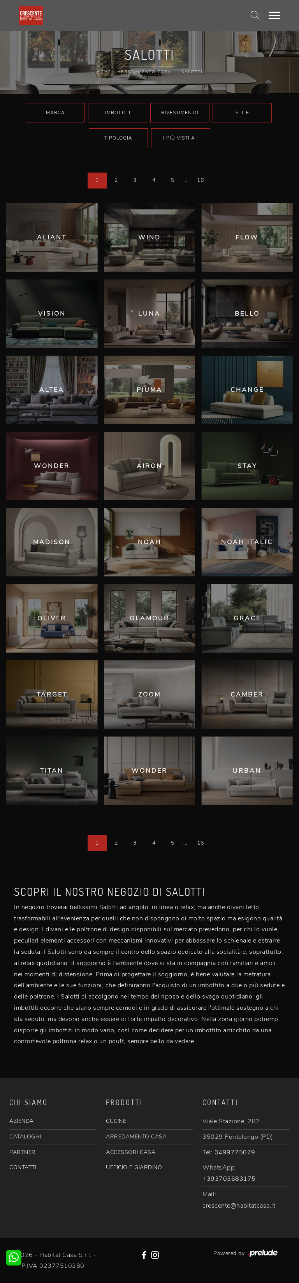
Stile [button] (242, 113)
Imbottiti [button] (117, 113)
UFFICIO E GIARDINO (134, 1167)
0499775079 (235, 1152)
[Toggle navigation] (274, 15)
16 (200, 180)
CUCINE (116, 1121)
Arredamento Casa (144, 72)
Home (104, 72)
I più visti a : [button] (180, 138)
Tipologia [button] (118, 138)
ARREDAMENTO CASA (136, 1136)
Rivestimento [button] (180, 113)
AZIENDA (21, 1121)
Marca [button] (55, 113)
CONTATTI (22, 1167)
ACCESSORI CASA (130, 1152)
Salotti (191, 72)
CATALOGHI (25, 1136)
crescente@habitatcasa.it (238, 1205)
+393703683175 (229, 1179)
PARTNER (22, 1152)
